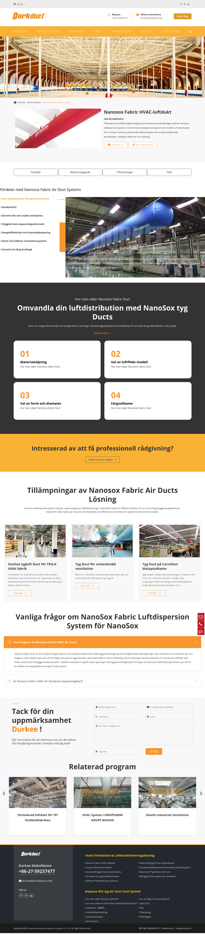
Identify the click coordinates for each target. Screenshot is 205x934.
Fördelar (34, 172)
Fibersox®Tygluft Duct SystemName (156, 863)
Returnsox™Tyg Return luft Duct (154, 872)
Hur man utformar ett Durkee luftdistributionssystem (110, 904)
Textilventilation (47, 31)
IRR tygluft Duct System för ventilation (157, 877)
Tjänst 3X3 (143, 904)
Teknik (98, 31)
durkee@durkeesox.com (35, 881)
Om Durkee (20, 31)
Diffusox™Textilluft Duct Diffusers (101, 881)
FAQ (170, 172)
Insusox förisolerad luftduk (97, 868)
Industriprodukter (93, 917)
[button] (5, 808)
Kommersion (91, 922)
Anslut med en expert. (102, 461)
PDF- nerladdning (143, 144)
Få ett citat (182, 16)
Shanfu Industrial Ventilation (166, 817)
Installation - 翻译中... (95, 908)
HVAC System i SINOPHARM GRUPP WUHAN (102, 820)
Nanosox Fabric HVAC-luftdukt (58, 102)
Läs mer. (20, 594)
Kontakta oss (170, 31)
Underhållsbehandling (95, 913)
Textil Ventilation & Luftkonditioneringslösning (119, 856)
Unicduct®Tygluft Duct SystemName (102, 872)
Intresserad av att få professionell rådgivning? (102, 449)
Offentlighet (144, 917)
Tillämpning (76, 31)
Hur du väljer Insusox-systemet (153, 899)
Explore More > (102, 333)
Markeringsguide (79, 172)
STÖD (154, 753)
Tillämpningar (125, 172)
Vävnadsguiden (121, 31)
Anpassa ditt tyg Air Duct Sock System (112, 892)
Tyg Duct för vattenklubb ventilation (95, 567)
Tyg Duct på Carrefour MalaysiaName (160, 567)
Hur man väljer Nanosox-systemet (101, 899)
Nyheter (147, 31)
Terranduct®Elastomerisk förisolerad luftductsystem (164, 868)
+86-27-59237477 (38, 872)
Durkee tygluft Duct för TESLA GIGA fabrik (32, 567)
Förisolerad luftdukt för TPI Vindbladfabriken (38, 820)
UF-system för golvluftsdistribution (101, 877)
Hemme (21, 102)
